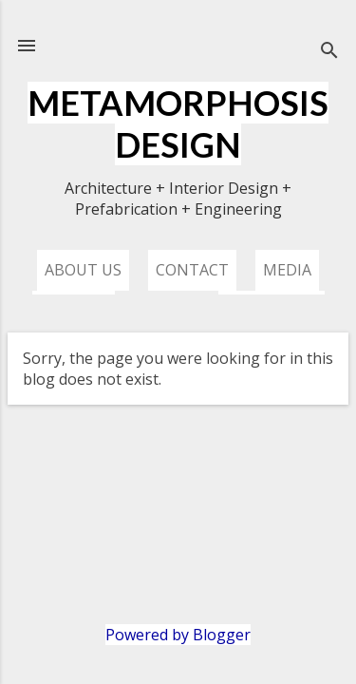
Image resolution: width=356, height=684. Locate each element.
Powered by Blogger (178, 634)
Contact (192, 269)
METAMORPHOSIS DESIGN (178, 123)
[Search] (329, 52)
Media (287, 269)
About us (83, 269)
